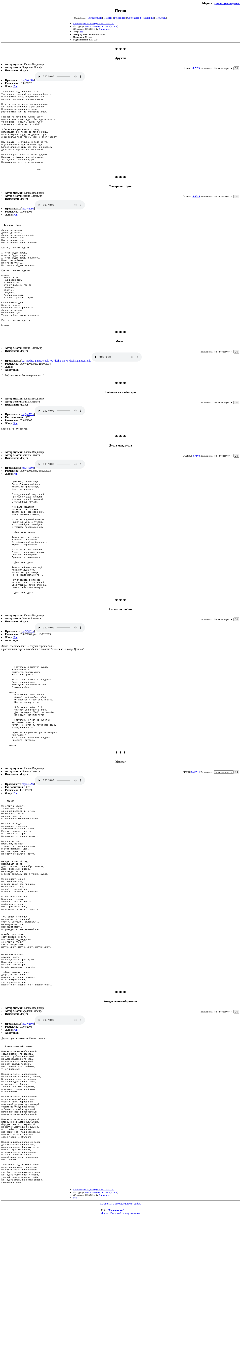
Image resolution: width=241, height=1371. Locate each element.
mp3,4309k (28, 224)
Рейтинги (119, 17)
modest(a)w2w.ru (109, 26)
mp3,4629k (28, 864)
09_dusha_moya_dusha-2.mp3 (117, 394)
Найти (108, 17)
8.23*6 (196, 68)
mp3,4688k (28, 80)
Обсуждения (134, 17)
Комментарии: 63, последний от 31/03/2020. (93, 23)
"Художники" (115, 1356)
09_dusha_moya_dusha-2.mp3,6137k (70, 398)
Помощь (161, 17)
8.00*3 (196, 212)
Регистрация (95, 17)
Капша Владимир (93, 26)
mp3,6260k (28, 1141)
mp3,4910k (28, 506)
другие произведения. (227, 3)
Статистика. (104, 29)
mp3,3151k (28, 692)
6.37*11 (195, 851)
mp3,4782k (28, 452)
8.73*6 (196, 493)
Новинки (149, 17)
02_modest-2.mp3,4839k (35, 398)
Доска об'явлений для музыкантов (120, 1359)
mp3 (60, 76)
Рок (81, 31)
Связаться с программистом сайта (120, 1350)
